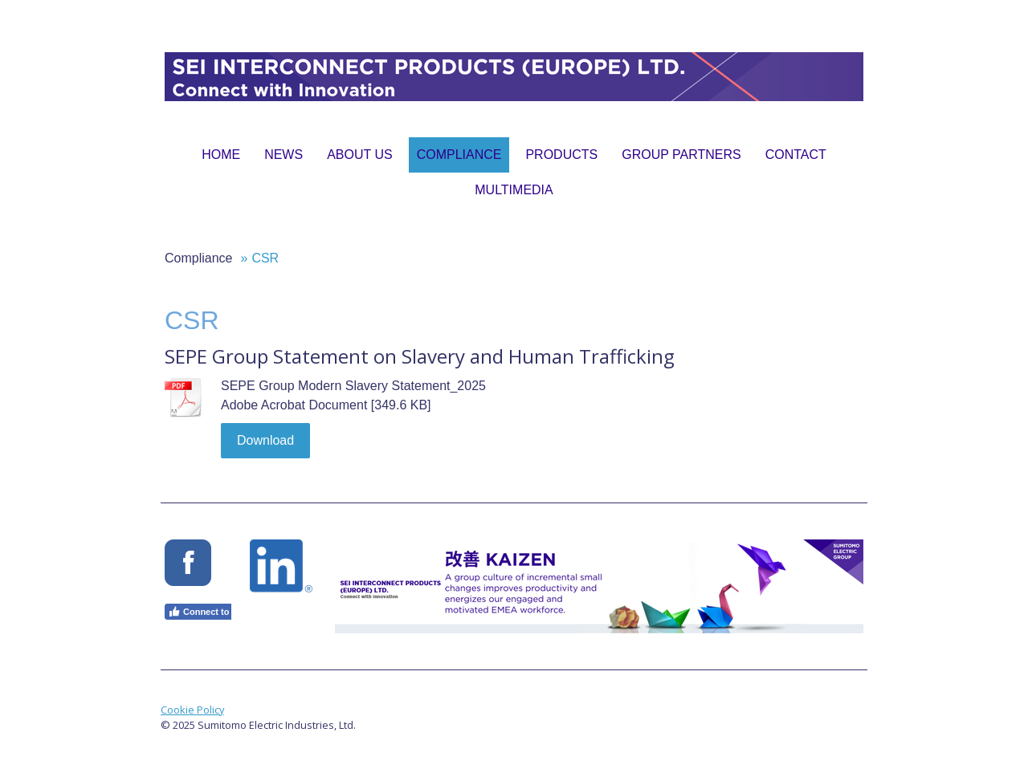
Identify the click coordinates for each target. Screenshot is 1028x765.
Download (265, 440)
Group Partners (681, 154)
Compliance (459, 154)
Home (221, 154)
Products (561, 154)
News (283, 154)
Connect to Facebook (220, 611)
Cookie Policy (192, 709)
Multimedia (514, 190)
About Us (360, 154)
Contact (795, 154)
